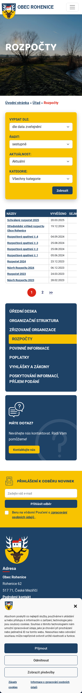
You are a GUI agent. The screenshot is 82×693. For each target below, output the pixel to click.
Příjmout (41, 648)
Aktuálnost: (42, 154)
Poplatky (19, 357)
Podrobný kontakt (17, 597)
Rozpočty (22, 339)
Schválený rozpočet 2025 (23, 220)
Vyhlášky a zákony (29, 367)
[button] (75, 606)
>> (51, 292)
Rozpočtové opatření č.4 (22, 236)
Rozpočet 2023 (16, 273)
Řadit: (36, 137)
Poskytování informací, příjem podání (34, 379)
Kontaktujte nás (24, 449)
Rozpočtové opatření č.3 (22, 243)
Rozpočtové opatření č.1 (22, 255)
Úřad (36, 103)
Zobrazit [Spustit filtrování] (62, 190)
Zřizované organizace (32, 330)
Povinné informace (29, 348)
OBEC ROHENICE (27, 7)
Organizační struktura (34, 321)
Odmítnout (41, 660)
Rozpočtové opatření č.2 (22, 249)
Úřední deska (23, 311)
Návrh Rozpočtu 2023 (20, 280)
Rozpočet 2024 (16, 261)
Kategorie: (28, 171)
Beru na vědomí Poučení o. (39, 514)
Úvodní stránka (17, 103)
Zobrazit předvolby (41, 672)
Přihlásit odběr (41, 504)
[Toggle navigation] (72, 7)
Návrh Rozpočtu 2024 (20, 267)
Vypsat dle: (42, 119)
